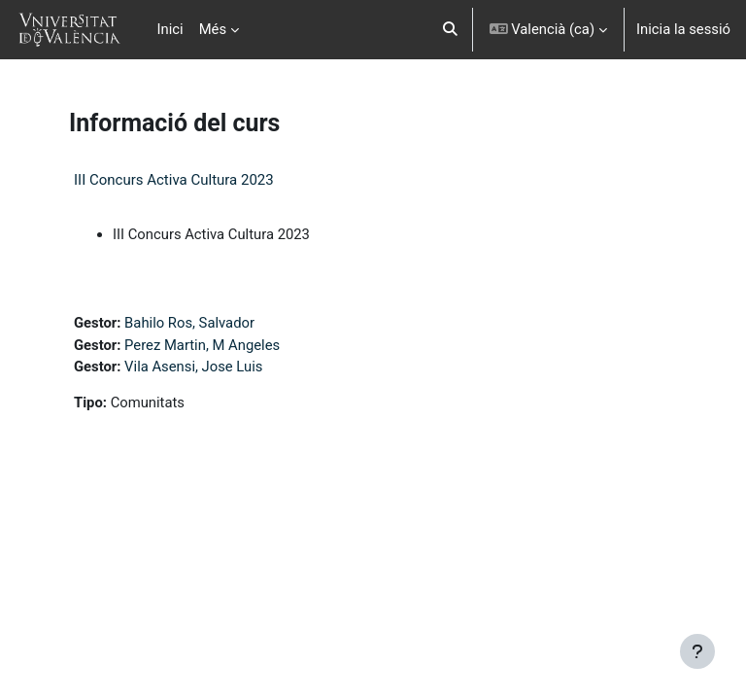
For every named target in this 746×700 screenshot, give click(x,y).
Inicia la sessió (683, 29)
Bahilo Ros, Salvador (189, 323)
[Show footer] (697, 651)
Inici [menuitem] (170, 29)
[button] (450, 29)
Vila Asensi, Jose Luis (193, 366)
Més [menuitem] (212, 29)
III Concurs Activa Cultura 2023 (174, 180)
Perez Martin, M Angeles (202, 345)
